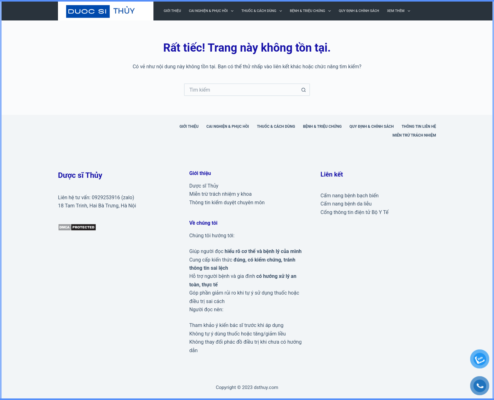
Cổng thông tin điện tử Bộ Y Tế (354, 212)
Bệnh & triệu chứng (311, 11)
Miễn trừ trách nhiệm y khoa (220, 194)
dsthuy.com (266, 387)
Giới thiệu (172, 11)
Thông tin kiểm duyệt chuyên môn (227, 203)
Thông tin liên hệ (419, 126)
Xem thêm (400, 11)
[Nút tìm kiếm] (303, 89)
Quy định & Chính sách (359, 11)
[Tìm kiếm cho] (240, 89)
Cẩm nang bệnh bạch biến (349, 196)
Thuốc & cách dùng (262, 11)
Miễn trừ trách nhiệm (414, 135)
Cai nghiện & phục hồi (212, 11)
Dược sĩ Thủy (204, 186)
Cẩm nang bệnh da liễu (345, 204)
